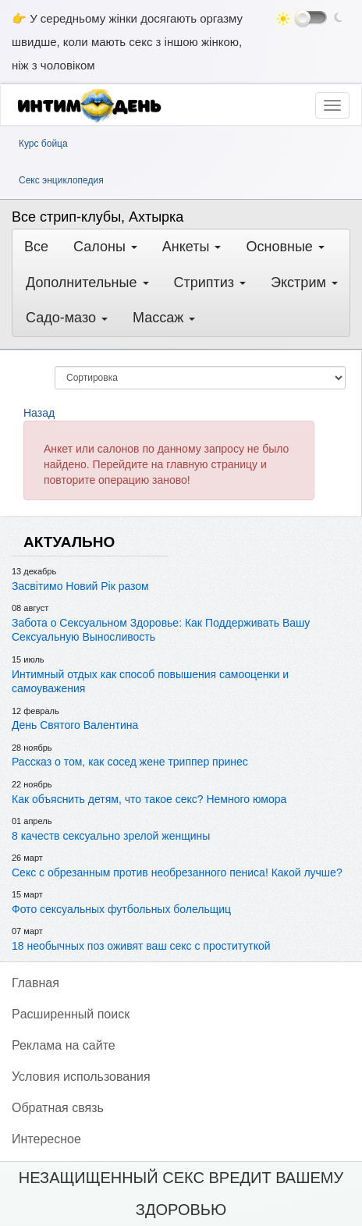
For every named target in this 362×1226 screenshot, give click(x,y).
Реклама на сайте (63, 1045)
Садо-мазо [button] (67, 317)
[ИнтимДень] (94, 105)
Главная (35, 983)
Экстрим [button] (304, 282)
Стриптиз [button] (210, 282)
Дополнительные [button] (87, 282)
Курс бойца (43, 143)
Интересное (46, 1139)
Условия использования (81, 1076)
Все (36, 246)
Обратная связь (58, 1107)
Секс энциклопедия (61, 180)
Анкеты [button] (192, 246)
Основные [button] (285, 246)
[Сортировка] (200, 377)
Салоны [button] (105, 246)
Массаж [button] (164, 317)
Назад (39, 413)
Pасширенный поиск (71, 1014)
